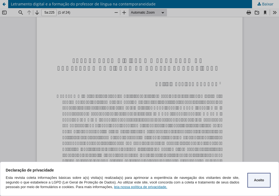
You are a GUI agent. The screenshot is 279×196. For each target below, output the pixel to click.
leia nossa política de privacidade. (140, 187)
